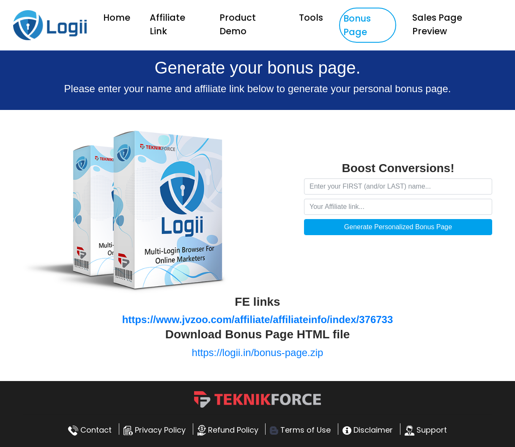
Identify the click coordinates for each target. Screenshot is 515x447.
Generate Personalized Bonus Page (398, 226)
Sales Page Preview (437, 24)
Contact (90, 430)
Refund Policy (227, 430)
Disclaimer (367, 430)
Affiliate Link (167, 24)
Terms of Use (300, 430)
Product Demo (237, 24)
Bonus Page (357, 25)
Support (426, 430)
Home (118, 17)
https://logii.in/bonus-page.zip (257, 352)
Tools (311, 17)
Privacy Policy (154, 430)
